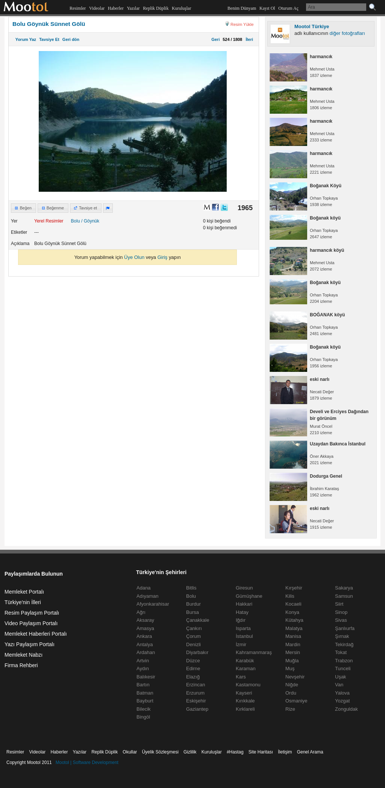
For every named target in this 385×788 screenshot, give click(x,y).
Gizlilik (190, 752)
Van (339, 684)
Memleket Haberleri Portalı (36, 634)
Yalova (342, 693)
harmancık (321, 56)
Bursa (192, 612)
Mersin (292, 652)
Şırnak (342, 636)
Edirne (193, 668)
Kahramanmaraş (254, 652)
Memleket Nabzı (23, 655)
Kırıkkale (245, 701)
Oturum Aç (288, 8)
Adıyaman (147, 596)
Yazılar (133, 8)
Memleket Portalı (24, 592)
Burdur (193, 604)
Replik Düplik (155, 8)
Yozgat (342, 701)
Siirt (339, 604)
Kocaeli (293, 604)
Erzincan (195, 684)
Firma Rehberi (21, 665)
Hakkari (244, 604)
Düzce (193, 660)
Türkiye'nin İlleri (23, 602)
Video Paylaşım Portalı (31, 623)
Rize (290, 709)
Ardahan (145, 652)
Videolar (97, 8)
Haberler (116, 8)
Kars (241, 677)
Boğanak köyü (325, 218)
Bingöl (143, 717)
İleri (248, 39)
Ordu (290, 693)
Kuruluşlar (181, 8)
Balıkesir (145, 677)
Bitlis (191, 588)
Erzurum (195, 693)
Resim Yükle (242, 24)
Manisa (293, 636)
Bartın (143, 684)
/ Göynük (90, 221)
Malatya (294, 628)
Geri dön (70, 39)
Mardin (292, 644)
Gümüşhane (249, 596)
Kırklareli (245, 709)
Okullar (130, 752)
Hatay (242, 612)
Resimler (78, 8)
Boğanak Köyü (325, 185)
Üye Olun (134, 257)
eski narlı (319, 379)
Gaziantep (197, 709)
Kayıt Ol (267, 8)
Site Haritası (261, 752)
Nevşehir (295, 677)
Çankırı (194, 628)
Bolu (75, 221)
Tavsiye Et (49, 39)
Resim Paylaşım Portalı (32, 613)
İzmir (241, 644)
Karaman (246, 668)
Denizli (193, 644)
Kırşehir (293, 588)
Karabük (245, 660)
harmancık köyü (327, 250)
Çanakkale (197, 620)
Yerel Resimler (49, 221)
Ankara (144, 636)
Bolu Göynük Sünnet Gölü (48, 24)
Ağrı (141, 612)
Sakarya (344, 588)
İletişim (285, 752)
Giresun (244, 588)
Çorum (193, 636)
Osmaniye (296, 701)
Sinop (341, 612)
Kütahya (294, 620)
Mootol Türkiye (311, 26)
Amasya (145, 628)
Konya (292, 612)
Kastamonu (248, 684)
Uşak (340, 677)
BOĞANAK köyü (327, 314)
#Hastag (235, 752)
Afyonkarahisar (152, 604)
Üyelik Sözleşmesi (160, 752)
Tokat (341, 652)
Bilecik (143, 709)
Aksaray (145, 620)
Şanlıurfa (345, 628)
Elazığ (193, 677)
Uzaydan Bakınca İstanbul (337, 444)
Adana (143, 588)
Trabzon (344, 660)
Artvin (142, 660)
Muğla (292, 660)
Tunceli (342, 668)
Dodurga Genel (326, 476)
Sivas (341, 620)
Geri (215, 39)
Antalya (144, 644)
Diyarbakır (197, 652)
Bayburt (144, 701)
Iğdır (241, 620)
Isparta (243, 628)
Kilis (289, 596)
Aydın (142, 668)
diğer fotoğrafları (347, 33)
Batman (144, 693)
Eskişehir (196, 701)
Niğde (291, 684)
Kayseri (244, 693)
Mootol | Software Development (87, 762)
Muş (290, 668)
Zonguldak (346, 709)
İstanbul (244, 636)
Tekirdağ (344, 644)
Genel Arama (310, 752)
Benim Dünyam (241, 8)
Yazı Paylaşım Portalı (30, 644)
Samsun (344, 596)
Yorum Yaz (25, 39)
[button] (23, 208)
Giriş (163, 257)
